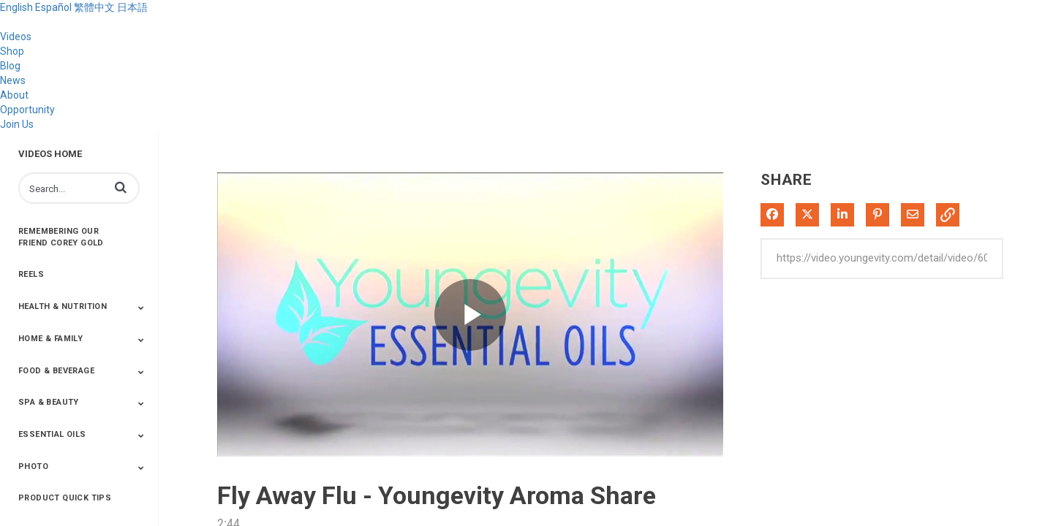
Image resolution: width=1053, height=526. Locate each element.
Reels (31, 274)
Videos (15, 36)
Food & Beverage (56, 371)
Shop (12, 51)
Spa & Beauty (48, 402)
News (13, 80)
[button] (120, 187)
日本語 (132, 7)
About (14, 95)
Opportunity (27, 109)
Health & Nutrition (62, 306)
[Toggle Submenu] (141, 307)
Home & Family (50, 338)
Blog (10, 66)
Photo (33, 466)
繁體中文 (94, 7)
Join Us (17, 124)
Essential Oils (52, 434)
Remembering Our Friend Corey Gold (61, 237)
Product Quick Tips (64, 498)
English (16, 7)
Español (53, 7)
